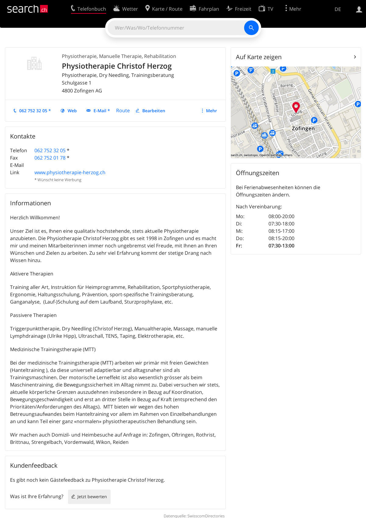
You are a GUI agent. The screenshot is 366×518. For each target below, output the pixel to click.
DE (338, 9)
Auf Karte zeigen (259, 57)
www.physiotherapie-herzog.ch (69, 172)
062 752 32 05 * (35, 110)
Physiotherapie (79, 56)
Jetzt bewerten (92, 496)
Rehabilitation (160, 56)
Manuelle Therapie (120, 56)
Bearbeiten (153, 110)
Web (72, 110)
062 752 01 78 (50, 157)
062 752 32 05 (50, 150)
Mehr (211, 110)
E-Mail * (102, 110)
